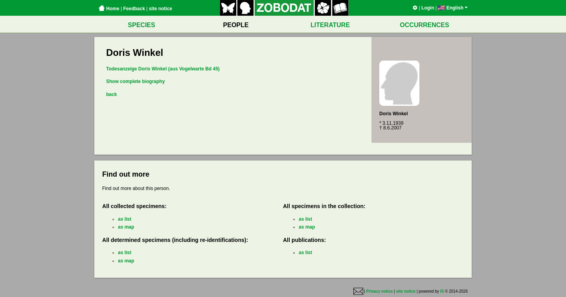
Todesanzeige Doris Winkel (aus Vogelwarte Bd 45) (163, 69)
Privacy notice (379, 291)
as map (126, 227)
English (453, 8)
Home (108, 8)
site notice (160, 8)
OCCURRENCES (424, 25)
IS (442, 291)
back (111, 94)
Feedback (134, 8)
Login (427, 8)
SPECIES (141, 25)
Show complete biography (135, 81)
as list (124, 219)
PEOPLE (236, 25)
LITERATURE (330, 25)
